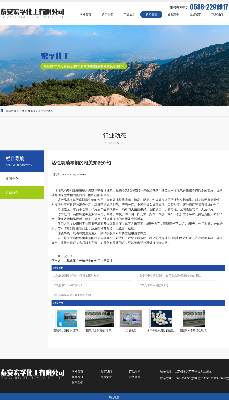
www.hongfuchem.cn (75, 174)
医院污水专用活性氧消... (194, 330)
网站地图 (114, 397)
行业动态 (47, 111)
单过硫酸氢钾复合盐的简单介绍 (72, 295)
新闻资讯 (33, 111)
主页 (21, 111)
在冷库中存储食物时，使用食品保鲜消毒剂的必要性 (170, 275)
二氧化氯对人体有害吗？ (68, 285)
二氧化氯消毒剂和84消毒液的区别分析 (76, 275)
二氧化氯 (131, 330)
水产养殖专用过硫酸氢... (161, 330)
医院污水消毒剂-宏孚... (66, 330)
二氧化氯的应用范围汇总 (154, 285)
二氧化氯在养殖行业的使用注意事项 (88, 260)
